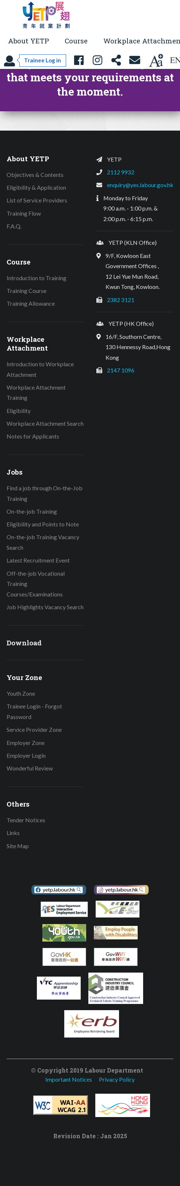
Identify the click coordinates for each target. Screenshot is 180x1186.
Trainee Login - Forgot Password (34, 711)
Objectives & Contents (35, 174)
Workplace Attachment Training (36, 392)
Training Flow (24, 213)
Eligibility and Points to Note (43, 524)
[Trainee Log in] (35, 60)
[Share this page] (116, 60)
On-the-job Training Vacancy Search (43, 542)
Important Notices (68, 1079)
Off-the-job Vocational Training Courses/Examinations (36, 584)
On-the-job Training (32, 511)
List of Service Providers (37, 200)
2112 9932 (120, 172)
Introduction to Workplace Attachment (40, 369)
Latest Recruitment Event (38, 560)
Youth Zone (21, 693)
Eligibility (19, 410)
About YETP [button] (28, 40)
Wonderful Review (30, 768)
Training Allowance (31, 303)
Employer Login (26, 755)
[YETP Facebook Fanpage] (79, 60)
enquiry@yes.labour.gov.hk (140, 184)
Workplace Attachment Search (45, 423)
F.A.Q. (14, 226)
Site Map (18, 845)
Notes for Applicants (33, 436)
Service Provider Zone (34, 729)
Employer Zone (26, 742)
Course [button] (76, 40)
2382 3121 (120, 299)
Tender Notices (26, 819)
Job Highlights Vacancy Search (45, 606)
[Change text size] (156, 60)
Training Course (26, 290)
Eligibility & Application (36, 187)
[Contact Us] (135, 60)
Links (13, 832)
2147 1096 (120, 370)
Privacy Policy (117, 1079)
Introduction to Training (36, 277)
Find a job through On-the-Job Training (45, 493)
